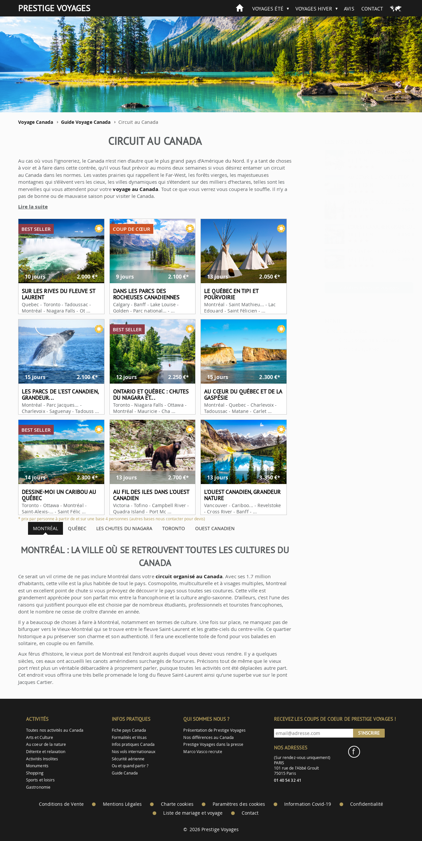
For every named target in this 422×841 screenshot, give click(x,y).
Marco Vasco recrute (202, 751)
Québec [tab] (71, 528)
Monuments (37, 766)
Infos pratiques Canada (133, 744)
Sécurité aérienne (128, 759)
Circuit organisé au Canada (352, 340)
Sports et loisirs (40, 780)
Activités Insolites (42, 759)
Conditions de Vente (61, 804)
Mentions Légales (122, 804)
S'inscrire (369, 733)
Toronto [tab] (167, 528)
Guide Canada (125, 773)
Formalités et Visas (129, 737)
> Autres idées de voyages (353, 287)
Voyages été (268, 8)
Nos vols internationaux (133, 751)
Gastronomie (38, 787)
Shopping (34, 773)
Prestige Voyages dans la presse (213, 744)
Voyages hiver (314, 8)
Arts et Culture (39, 737)
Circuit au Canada (330, 331)
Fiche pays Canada (129, 730)
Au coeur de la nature (46, 744)
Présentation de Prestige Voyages (214, 730)
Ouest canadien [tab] (209, 528)
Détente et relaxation (45, 751)
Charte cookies (177, 804)
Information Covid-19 (307, 804)
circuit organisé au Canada (183, 576)
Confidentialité (366, 804)
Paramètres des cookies (239, 804)
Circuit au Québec (342, 349)
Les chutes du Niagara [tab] (118, 528)
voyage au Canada (129, 189)
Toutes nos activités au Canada (54, 730)
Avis (349, 8)
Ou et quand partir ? (130, 766)
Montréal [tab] (39, 528)
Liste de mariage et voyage (193, 813)
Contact (372, 8)
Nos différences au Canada (208, 737)
